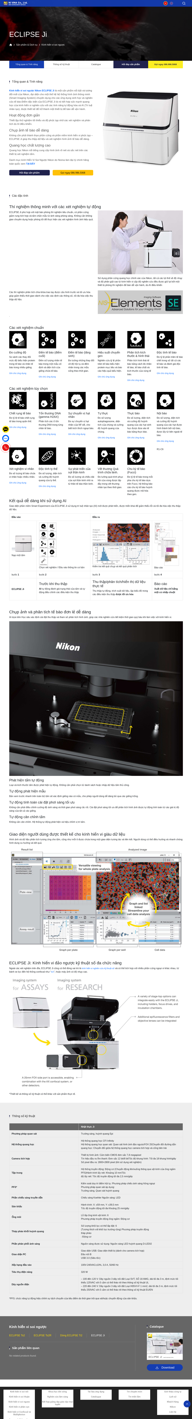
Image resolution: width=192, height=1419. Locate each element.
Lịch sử (172, 1401)
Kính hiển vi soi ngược (19, 1406)
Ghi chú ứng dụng (18, 377)
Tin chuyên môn (134, 1396)
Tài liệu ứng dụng (96, 1396)
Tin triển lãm (134, 1401)
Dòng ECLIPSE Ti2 (71, 1339)
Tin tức (124, 8)
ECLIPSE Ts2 (17, 1339)
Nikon (173, 1411)
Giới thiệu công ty (172, 1396)
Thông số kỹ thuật (61, 64)
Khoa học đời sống (57, 1396)
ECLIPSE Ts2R (42, 1339)
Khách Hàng (173, 1406)
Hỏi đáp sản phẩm (131, 64)
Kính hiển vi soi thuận (19, 1401)
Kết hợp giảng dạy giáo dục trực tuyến (57, 1407)
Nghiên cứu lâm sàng (57, 1401)
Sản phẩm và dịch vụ (37, 8)
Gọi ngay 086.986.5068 (165, 64)
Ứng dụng (65, 8)
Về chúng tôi (153, 8)
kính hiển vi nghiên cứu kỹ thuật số (100, 972)
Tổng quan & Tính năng (26, 64)
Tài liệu (95, 8)
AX (52, 976)
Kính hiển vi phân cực (19, 1411)
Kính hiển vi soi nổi (19, 1396)
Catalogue (96, 64)
